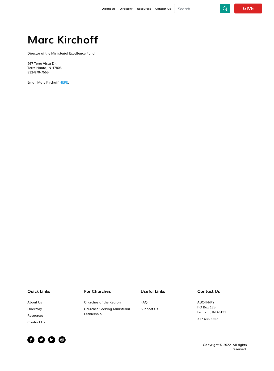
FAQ (144, 302)
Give (248, 8)
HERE (63, 82)
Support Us (149, 308)
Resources (144, 8)
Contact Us (163, 8)
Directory (126, 8)
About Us (108, 8)
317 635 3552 (207, 318)
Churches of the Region (102, 302)
